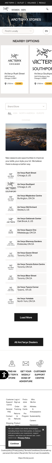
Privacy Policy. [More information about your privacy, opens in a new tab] (24, 439)
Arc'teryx (9, 3)
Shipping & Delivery (9, 426)
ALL (10, 113)
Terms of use (33, 453)
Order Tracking (17, 407)
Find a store (25, 400)
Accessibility (44, 453)
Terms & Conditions (32, 450)
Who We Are (33, 400)
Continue (14, 445)
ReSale (42, 3)
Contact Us (9, 417)
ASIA (15, 113)
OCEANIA (26, 120)
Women (15, 9)
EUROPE (40, 113)
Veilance (31, 3)
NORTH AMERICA (27, 113)
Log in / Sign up (17, 400)
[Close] (43, 431)
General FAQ (9, 410)
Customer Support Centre (10, 402)
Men (23, 9)
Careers (33, 420)
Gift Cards (25, 407)
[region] (26, 438)
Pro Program (25, 414)
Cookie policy (6, 450)
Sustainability (35, 416)
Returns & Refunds (17, 416)
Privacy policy (18, 450)
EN (46, 31)
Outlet (20, 3)
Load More (26, 317)
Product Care (17, 424)
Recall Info (24, 453)
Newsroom (34, 425)
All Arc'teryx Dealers (26, 342)
